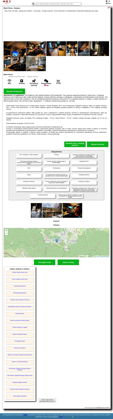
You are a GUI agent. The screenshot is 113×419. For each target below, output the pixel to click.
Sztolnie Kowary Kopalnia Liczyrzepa (20, 389)
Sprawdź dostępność (14, 91)
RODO (61, 417)
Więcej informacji (97, 144)
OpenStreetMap (105, 256)
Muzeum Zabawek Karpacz (20, 334)
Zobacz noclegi (68, 262)
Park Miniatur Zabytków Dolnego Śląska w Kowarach (20, 369)
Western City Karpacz (20, 348)
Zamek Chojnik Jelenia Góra (19, 272)
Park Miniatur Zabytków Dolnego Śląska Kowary (19, 375)
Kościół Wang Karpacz (20, 286)
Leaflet (97, 256)
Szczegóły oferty (44, 262)
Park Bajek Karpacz (20, 341)
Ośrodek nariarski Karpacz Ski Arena (19, 300)
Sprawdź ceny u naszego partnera (75, 144)
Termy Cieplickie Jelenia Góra (20, 279)
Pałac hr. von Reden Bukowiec (20, 361)
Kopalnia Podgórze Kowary (20, 382)
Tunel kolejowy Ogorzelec (20, 396)
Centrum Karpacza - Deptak (20, 327)
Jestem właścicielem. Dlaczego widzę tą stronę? (47, 400)
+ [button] (6, 230)
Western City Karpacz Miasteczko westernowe (20, 355)
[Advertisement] (56, 26)
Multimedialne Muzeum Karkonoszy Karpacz (20, 306)
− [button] (6, 233)
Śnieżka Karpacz (19, 313)
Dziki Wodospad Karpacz (19, 293)
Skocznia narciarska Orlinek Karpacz (19, 320)
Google (25, 415)
